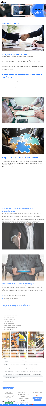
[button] (3, 10)
